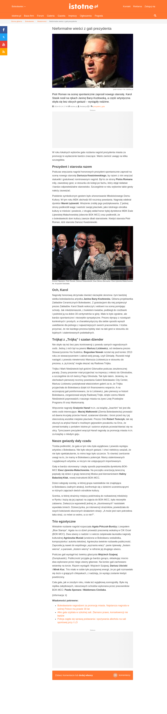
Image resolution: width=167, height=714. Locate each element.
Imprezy (72, 15)
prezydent (97, 106)
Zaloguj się (150, 6)
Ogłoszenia (86, 15)
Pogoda (99, 15)
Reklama (137, 6)
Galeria (51, 15)
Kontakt (127, 6)
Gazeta (61, 15)
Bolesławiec (18, 6)
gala (103, 106)
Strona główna (16, 21)
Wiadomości (42, 21)
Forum (40, 15)
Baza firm (29, 15)
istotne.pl (83, 6)
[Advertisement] (92, 130)
